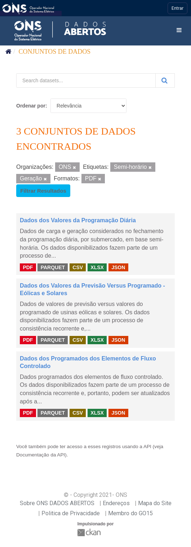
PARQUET (53, 267)
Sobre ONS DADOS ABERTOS (57, 503)
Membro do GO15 (130, 513)
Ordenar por (30, 106)
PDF (28, 267)
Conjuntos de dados (55, 51)
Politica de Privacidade (70, 513)
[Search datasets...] (86, 80)
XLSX (97, 267)
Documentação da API (40, 455)
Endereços (116, 503)
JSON (118, 267)
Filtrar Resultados (43, 191)
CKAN (89, 532)
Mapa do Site (155, 503)
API (147, 446)
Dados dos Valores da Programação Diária (78, 220)
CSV (77, 267)
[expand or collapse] (179, 30)
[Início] (8, 51)
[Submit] (165, 80)
